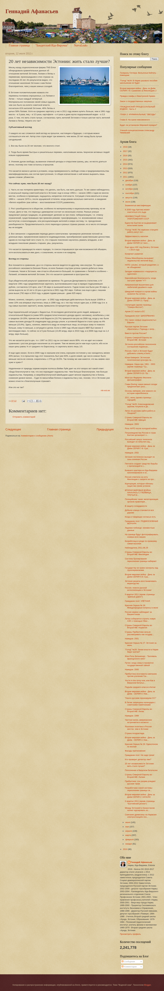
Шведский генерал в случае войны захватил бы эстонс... (141, 292)
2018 (125, 147)
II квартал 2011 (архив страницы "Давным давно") (140, 595)
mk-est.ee (105, 390)
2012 (125, 172)
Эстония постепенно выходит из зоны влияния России (140, 458)
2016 (125, 155)
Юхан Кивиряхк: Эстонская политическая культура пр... (139, 358)
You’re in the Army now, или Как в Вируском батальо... (140, 681)
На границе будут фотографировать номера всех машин (141, 535)
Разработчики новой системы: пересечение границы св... (139, 789)
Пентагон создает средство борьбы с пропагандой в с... (141, 465)
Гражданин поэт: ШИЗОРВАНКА (140, 316)
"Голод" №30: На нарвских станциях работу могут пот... (141, 231)
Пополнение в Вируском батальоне (141, 770)
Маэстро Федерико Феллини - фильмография (138, 378)
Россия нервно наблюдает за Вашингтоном (138, 613)
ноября (128, 185)
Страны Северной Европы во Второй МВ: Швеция (138, 418)
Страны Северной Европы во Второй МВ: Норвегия (138, 626)
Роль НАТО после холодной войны (141, 428)
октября (129, 189)
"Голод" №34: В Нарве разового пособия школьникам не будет (138, 81)
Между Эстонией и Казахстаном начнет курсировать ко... (140, 809)
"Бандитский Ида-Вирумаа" (51, 45)
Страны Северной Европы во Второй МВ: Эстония (138, 338)
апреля (128, 831)
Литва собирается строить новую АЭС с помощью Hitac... (140, 620)
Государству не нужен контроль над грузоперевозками (141, 569)
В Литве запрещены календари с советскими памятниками (140, 703)
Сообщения (128, 961)
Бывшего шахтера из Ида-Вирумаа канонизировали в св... (141, 471)
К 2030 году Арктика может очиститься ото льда (137, 210)
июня (128, 822)
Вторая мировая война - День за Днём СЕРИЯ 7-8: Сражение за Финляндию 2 (138, 89)
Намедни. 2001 (132, 638)
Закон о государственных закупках (136, 101)
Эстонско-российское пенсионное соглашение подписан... (140, 345)
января (128, 844)
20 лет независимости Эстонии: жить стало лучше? (139, 764)
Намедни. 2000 (132, 669)
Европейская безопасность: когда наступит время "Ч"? (140, 279)
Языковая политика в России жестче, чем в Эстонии (138, 727)
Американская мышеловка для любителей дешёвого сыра (139, 286)
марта (128, 835)
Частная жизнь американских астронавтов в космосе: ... (138, 721)
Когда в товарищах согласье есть (140, 517)
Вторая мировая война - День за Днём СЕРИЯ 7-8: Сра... (140, 447)
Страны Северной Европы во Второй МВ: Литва (138, 710)
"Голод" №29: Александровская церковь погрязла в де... (139, 405)
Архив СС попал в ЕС (135, 311)
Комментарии (129, 967)
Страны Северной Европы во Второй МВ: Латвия (138, 775)
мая (127, 826)
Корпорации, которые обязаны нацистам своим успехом (139, 484)
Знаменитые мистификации (138, 205)
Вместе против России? (136, 333)
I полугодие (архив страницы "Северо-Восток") (138, 306)
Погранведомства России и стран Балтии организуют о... (140, 434)
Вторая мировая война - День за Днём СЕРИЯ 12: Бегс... (140, 241)
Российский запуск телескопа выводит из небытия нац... (138, 440)
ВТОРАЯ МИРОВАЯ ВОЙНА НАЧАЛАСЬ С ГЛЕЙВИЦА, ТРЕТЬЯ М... (138, 492)
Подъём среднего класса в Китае (140, 687)
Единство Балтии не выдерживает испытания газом (141, 224)
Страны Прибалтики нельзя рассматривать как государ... (139, 633)
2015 (125, 160)
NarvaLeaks (80, 45)
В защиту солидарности (136, 506)
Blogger (147, 985)
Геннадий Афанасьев (31, 11)
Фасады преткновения (135, 751)
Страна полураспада (134, 733)
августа (129, 197)
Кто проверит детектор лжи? (138, 759)
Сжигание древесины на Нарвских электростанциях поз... (141, 815)
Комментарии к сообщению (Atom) (37, 436)
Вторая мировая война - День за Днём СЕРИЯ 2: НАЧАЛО (140, 795)
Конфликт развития (134, 254)
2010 (125, 849)
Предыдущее (105, 429)
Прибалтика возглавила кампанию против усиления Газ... (141, 675)
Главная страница (19, 45)
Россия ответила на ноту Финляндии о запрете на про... (140, 478)
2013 (125, 168)
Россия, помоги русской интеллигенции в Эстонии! (138, 589)
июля (128, 202)
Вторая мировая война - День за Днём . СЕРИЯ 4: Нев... (140, 692)
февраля (129, 839)
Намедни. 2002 (132, 453)
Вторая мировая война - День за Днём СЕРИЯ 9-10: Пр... (140, 372)
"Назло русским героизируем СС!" (140, 698)
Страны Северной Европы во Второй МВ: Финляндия (138, 553)
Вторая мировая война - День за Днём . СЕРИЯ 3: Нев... (140, 738)
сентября (129, 193)
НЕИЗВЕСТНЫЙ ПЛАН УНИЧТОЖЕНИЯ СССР (137, 217)
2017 (125, 151)
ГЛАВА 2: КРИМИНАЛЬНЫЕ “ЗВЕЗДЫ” (138, 114)
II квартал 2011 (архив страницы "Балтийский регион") (140, 802)
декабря (129, 180)
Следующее (13, 429)
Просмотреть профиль (130, 934)
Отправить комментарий (24, 417)
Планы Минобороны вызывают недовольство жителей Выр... (139, 259)
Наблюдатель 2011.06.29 (136, 548)
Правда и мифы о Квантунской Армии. (137, 96)
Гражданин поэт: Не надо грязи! (139, 755)
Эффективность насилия (136, 236)
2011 (125, 177)
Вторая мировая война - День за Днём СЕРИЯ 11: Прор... (140, 299)
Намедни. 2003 (132, 424)
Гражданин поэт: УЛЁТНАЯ (137, 601)
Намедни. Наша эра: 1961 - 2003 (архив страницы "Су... (140, 365)
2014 (125, 164)
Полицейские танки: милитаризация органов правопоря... (141, 500)
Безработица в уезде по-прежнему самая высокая (141, 542)
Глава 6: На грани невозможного (135, 120)
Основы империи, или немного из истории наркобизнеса (140, 392)
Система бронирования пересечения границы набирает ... (141, 561)
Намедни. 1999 (132, 716)
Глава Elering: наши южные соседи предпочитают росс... (141, 385)
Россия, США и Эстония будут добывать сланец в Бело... (139, 352)
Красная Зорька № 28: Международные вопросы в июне (141, 606)
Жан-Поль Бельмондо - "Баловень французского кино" (141, 657)
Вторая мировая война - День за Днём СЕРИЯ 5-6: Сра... (140, 575)
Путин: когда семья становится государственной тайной (139, 664)
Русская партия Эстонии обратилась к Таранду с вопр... (140, 327)
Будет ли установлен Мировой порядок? (138, 125)
